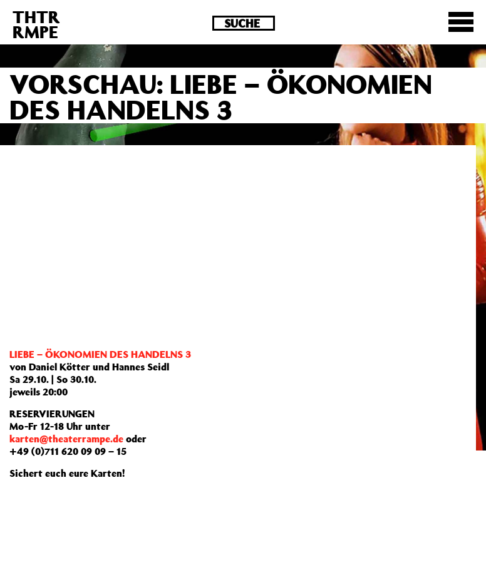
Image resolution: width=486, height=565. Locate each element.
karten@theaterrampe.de (66, 438)
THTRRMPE (36, 24)
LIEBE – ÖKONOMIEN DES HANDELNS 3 (100, 354)
